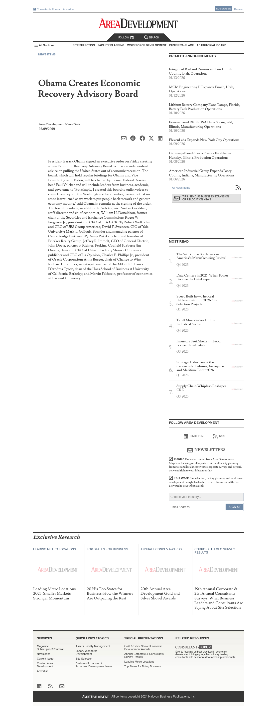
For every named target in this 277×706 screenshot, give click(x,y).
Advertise (68, 9)
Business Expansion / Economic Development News (94, 665)
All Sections (46, 45)
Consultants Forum (48, 9)
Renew (238, 9)
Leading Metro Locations (139, 661)
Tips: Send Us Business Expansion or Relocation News (205, 198)
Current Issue (45, 658)
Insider (205, 464)
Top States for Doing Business (142, 666)
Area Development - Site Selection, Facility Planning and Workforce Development (138, 23)
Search (151, 37)
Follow (126, 37)
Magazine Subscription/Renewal (50, 648)
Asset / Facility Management (93, 646)
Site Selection (84, 658)
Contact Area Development (45, 665)
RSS (219, 436)
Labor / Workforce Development (86, 652)
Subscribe (223, 8)
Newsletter (43, 653)
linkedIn (193, 436)
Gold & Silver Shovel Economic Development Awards (143, 648)
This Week (206, 482)
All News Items (181, 187)
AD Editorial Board (211, 45)
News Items (47, 54)
